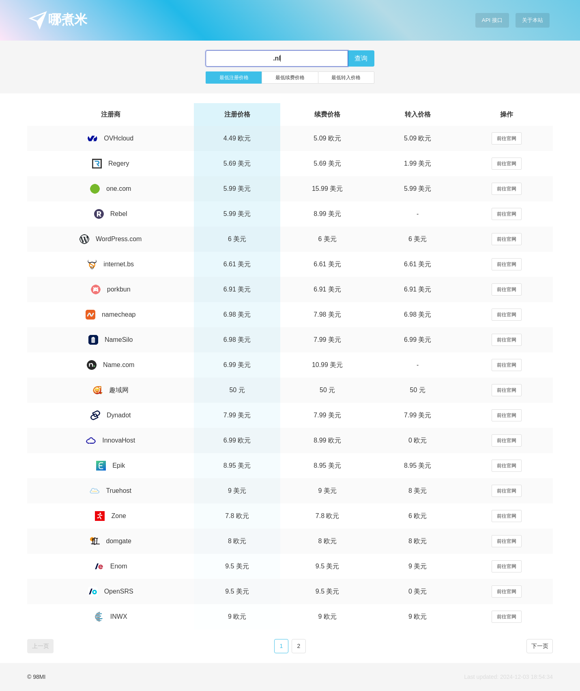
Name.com (110, 364)
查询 (360, 58)
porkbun (111, 289)
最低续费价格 (290, 77)
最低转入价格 (346, 77)
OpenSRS (110, 591)
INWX (110, 616)
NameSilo (110, 339)
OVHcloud (110, 138)
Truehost (110, 490)
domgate (110, 541)
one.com (110, 188)
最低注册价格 (234, 77)
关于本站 (532, 20)
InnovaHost (110, 440)
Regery (110, 163)
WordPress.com (110, 238)
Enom (110, 566)
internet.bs (110, 264)
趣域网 (111, 390)
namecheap (111, 314)
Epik (110, 465)
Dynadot (110, 415)
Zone (110, 515)
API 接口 (492, 20)
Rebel (110, 213)
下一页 (539, 646)
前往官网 (506, 138)
